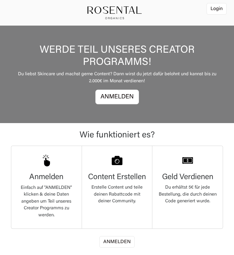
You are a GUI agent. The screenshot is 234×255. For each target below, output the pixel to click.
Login (217, 8)
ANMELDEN (117, 97)
